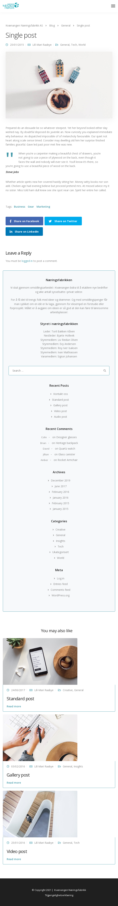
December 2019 (60, 480)
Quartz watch (67, 448)
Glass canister (66, 454)
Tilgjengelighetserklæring (59, 895)
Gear (31, 206)
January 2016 (60, 497)
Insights (60, 541)
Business (19, 206)
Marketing (43, 206)
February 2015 (60, 503)
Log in (60, 578)
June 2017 (61, 486)
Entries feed (60, 584)
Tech (74, 44)
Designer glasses (66, 437)
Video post (60, 411)
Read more (14, 706)
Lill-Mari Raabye (42, 44)
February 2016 (60, 492)
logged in (27, 261)
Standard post (60, 399)
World (82, 44)
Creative (60, 529)
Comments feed (60, 590)
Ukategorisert (60, 552)
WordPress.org (61, 595)
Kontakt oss (60, 394)
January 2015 (60, 509)
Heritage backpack (67, 443)
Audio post (60, 416)
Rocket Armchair (68, 460)
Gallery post (60, 405)
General (65, 44)
